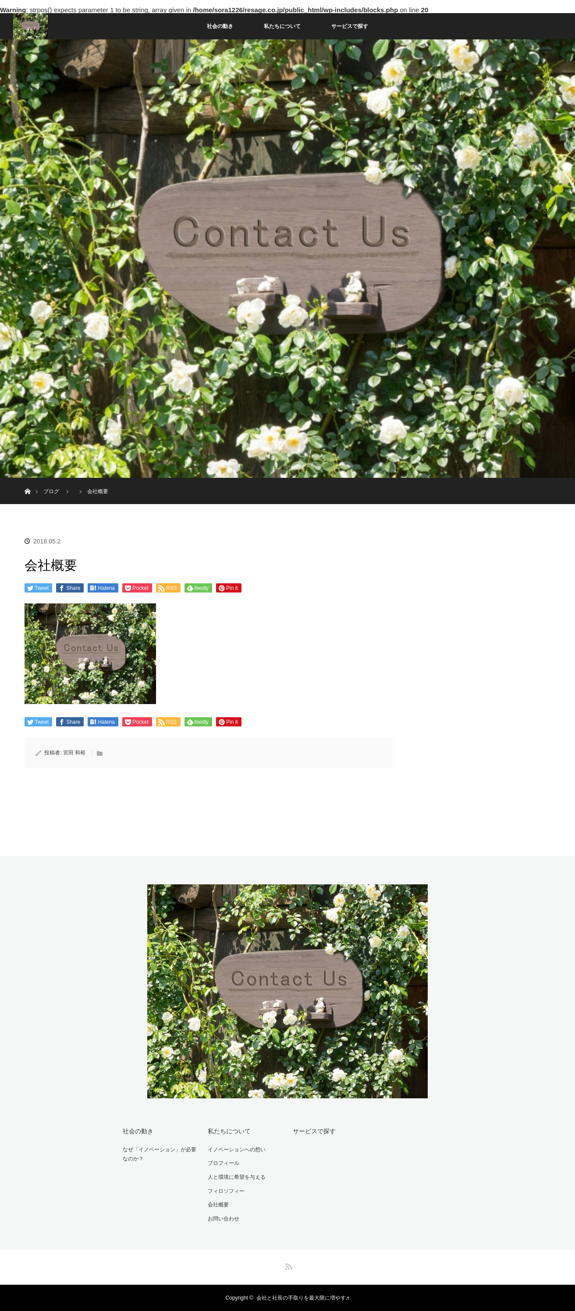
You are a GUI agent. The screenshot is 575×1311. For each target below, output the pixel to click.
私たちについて (282, 26)
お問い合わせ (223, 1219)
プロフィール (223, 1163)
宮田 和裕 (74, 753)
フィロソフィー (226, 1191)
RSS (287, 1265)
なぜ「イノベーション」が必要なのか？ (159, 1154)
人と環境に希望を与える (237, 1177)
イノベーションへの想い (237, 1149)
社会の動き (220, 26)
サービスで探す (349, 26)
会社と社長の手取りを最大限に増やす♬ (303, 1298)
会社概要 (218, 1205)
